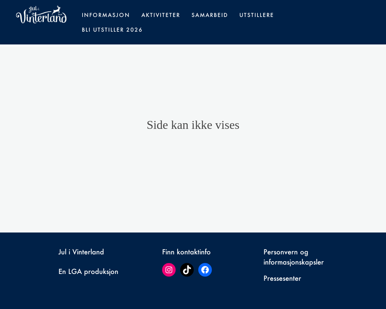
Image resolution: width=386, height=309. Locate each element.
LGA (75, 271)
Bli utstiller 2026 (112, 29)
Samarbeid (209, 14)
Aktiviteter (160, 14)
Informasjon (106, 14)
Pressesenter (282, 278)
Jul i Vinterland (81, 251)
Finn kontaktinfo (186, 251)
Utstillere (256, 14)
